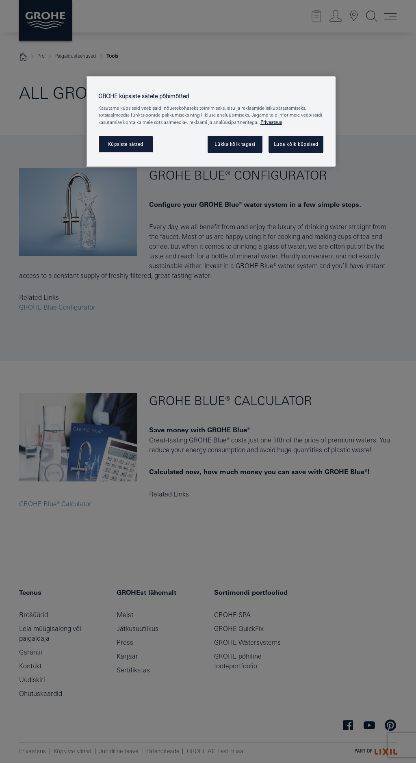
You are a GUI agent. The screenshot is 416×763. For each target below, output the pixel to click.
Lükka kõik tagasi (234, 144)
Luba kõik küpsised (296, 144)
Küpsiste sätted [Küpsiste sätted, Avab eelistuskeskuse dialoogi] (126, 144)
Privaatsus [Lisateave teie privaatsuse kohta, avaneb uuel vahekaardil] (271, 122)
